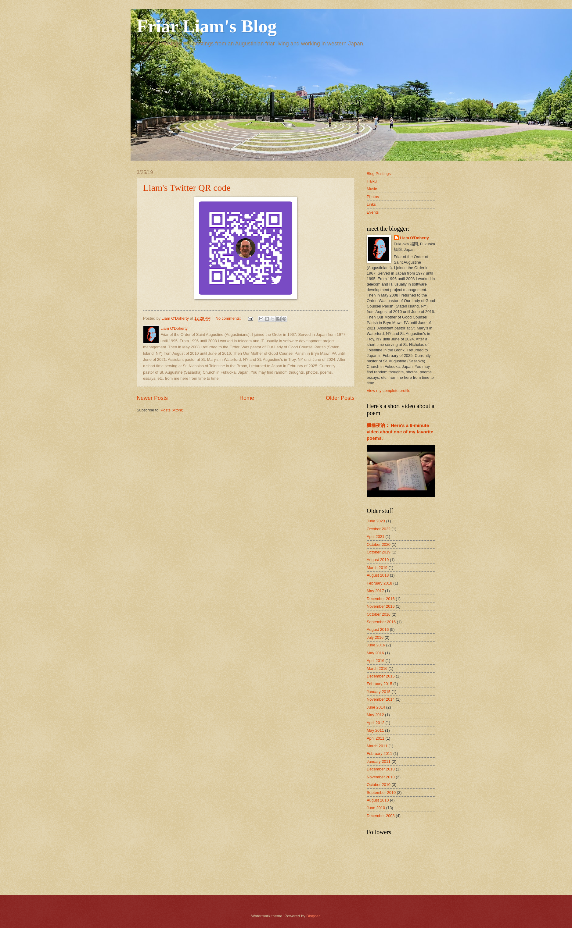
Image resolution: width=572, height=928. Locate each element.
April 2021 (375, 536)
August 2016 (378, 629)
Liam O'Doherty (414, 238)
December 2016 (381, 598)
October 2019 (378, 552)
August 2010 (378, 800)
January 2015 (378, 691)
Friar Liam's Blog (207, 26)
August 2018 (378, 575)
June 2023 (376, 521)
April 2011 (375, 738)
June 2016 (376, 645)
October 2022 (378, 529)
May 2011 (375, 730)
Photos (373, 196)
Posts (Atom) (172, 410)
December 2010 (381, 769)
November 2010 (381, 777)
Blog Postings (379, 173)
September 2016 (381, 622)
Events (373, 212)
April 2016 (375, 660)
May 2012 (375, 715)
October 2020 (378, 544)
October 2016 (378, 614)
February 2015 (379, 683)
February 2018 (379, 583)
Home (246, 398)
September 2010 (381, 792)
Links (371, 204)
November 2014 (381, 699)
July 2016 (375, 637)
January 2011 (378, 761)
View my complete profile (388, 390)
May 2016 (375, 653)
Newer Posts (152, 398)
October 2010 (378, 784)
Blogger (313, 916)
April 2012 (375, 722)
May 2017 (375, 590)
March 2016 (377, 668)
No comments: (229, 318)
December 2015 (381, 676)
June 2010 (376, 807)
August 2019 (378, 559)
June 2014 (376, 707)
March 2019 (377, 567)
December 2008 (381, 815)
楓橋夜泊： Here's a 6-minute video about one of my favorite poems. (400, 432)
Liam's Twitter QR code (187, 188)
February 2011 (379, 753)
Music (372, 189)
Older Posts (340, 398)
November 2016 (381, 606)
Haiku (372, 181)
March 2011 (377, 746)
